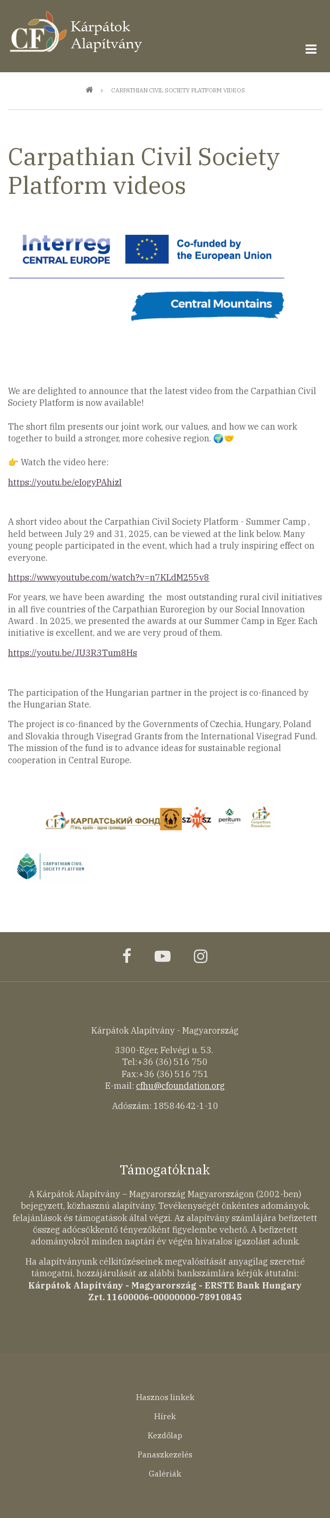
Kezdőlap (165, 1435)
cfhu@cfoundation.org (180, 1085)
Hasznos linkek (165, 1397)
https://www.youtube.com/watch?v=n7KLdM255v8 (108, 577)
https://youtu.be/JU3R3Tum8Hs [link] (72, 652)
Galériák (165, 1474)
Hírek (165, 1416)
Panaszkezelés (165, 1454)
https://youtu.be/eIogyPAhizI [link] (65, 482)
